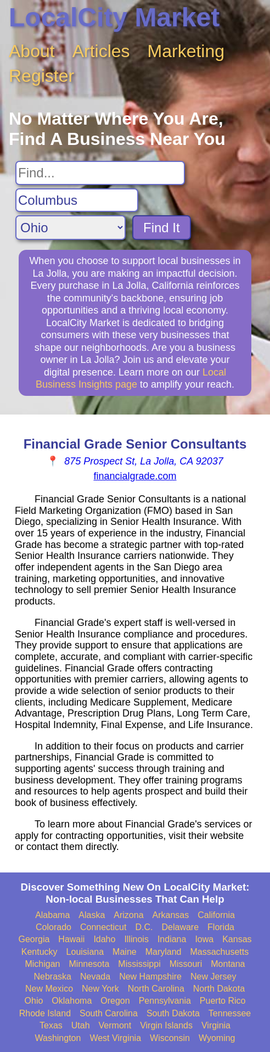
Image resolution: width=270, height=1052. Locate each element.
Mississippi (139, 964)
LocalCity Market (114, 17)
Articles (101, 51)
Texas (51, 1025)
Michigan (42, 964)
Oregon (115, 1000)
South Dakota (173, 1013)
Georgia (33, 939)
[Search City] (76, 200)
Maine (125, 951)
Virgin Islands (166, 1025)
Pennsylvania (165, 1000)
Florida (220, 927)
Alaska (91, 915)
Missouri (186, 964)
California (216, 915)
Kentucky (39, 951)
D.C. (144, 927)
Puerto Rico (223, 1000)
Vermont (115, 1025)
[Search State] (70, 227)
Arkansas (171, 915)
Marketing (186, 51)
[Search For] (100, 173)
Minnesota (89, 964)
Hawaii (71, 939)
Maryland (163, 951)
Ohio (34, 1000)
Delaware (180, 927)
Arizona (128, 915)
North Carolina (156, 988)
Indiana (172, 939)
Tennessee (230, 1013)
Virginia (215, 1025)
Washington (58, 1038)
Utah (80, 1025)
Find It (161, 227)
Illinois (136, 939)
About (32, 51)
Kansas (236, 939)
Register (41, 76)
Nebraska (52, 976)
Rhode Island (45, 1013)
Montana (228, 964)
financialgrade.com (134, 476)
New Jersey (213, 976)
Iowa (204, 939)
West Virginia (115, 1038)
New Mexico (49, 988)
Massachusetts (219, 951)
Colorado (53, 927)
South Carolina (109, 1013)
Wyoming (217, 1038)
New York (100, 988)
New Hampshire (150, 976)
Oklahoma (72, 1000)
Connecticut (103, 927)
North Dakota (219, 988)
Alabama (52, 915)
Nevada (95, 976)
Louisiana (85, 951)
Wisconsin (170, 1038)
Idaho (104, 939)
